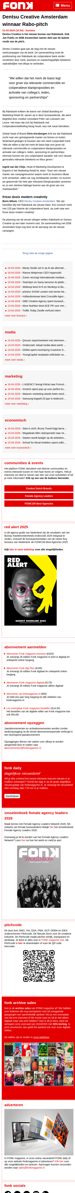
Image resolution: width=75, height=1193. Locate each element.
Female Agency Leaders (39, 496)
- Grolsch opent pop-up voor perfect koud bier (37, 389)
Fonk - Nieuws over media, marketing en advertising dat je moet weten (19, 5)
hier (41, 781)
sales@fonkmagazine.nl (32, 1167)
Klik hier (59, 1161)
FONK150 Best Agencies (39, 503)
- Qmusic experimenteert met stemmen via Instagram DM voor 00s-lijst (37, 340)
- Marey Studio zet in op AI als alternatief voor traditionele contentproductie (37, 268)
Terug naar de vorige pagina (37, 253)
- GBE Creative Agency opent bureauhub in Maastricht (37, 301)
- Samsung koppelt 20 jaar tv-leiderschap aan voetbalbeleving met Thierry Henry (37, 398)
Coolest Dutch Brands (39, 488)
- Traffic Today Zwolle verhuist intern (34, 310)
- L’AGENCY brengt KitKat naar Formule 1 (37, 384)
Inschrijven (12, 796)
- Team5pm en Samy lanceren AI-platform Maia (37, 282)
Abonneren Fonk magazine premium (26, 653)
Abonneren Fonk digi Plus (20, 668)
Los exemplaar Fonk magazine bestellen (28, 708)
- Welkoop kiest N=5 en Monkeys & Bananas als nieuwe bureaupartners (37, 287)
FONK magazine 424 (52, 940)
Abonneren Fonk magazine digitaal (25, 682)
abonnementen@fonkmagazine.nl (22, 748)
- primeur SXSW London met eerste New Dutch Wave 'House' (37, 291)
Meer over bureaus (15, 315)
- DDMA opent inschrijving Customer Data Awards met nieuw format (37, 349)
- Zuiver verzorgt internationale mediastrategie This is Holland (37, 277)
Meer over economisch (17, 447)
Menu (65, 5)
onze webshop (41, 1037)
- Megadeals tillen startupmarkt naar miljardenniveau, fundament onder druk (37, 433)
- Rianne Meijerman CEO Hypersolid (34, 272)
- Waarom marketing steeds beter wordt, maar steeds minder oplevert (37, 393)
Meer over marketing (16, 403)
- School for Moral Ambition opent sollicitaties (37, 442)
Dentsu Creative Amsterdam (39, 201)
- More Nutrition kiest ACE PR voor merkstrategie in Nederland (37, 305)
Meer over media (14, 359)
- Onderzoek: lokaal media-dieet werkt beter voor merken (37, 345)
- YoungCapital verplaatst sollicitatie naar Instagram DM (37, 354)
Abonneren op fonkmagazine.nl (23, 693)
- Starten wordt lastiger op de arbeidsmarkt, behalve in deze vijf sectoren (37, 437)
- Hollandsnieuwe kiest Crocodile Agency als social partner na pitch (37, 296)
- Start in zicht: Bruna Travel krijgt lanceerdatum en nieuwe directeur (37, 428)
